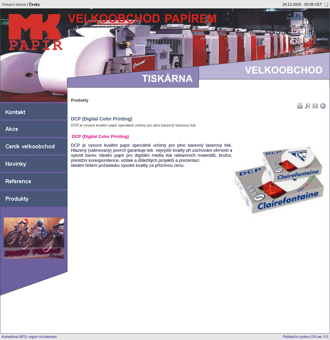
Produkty (79, 100)
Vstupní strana (14, 4)
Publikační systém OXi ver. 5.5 (305, 337)
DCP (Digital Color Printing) (101, 119)
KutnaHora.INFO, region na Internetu (29, 337)
